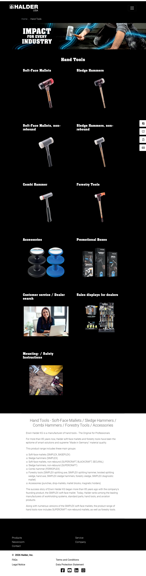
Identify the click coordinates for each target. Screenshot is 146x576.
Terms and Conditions (67, 559)
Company (80, 542)
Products (17, 537)
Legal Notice (18, 564)
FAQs (14, 559)
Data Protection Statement (70, 564)
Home (24, 19)
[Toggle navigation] (132, 8)
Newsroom (18, 542)
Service (79, 537)
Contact (16, 546)
